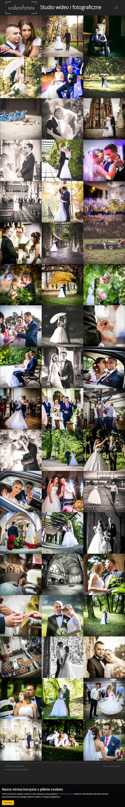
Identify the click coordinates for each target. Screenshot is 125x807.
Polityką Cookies (66, 794)
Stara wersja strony (111, 766)
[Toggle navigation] (116, 7)
